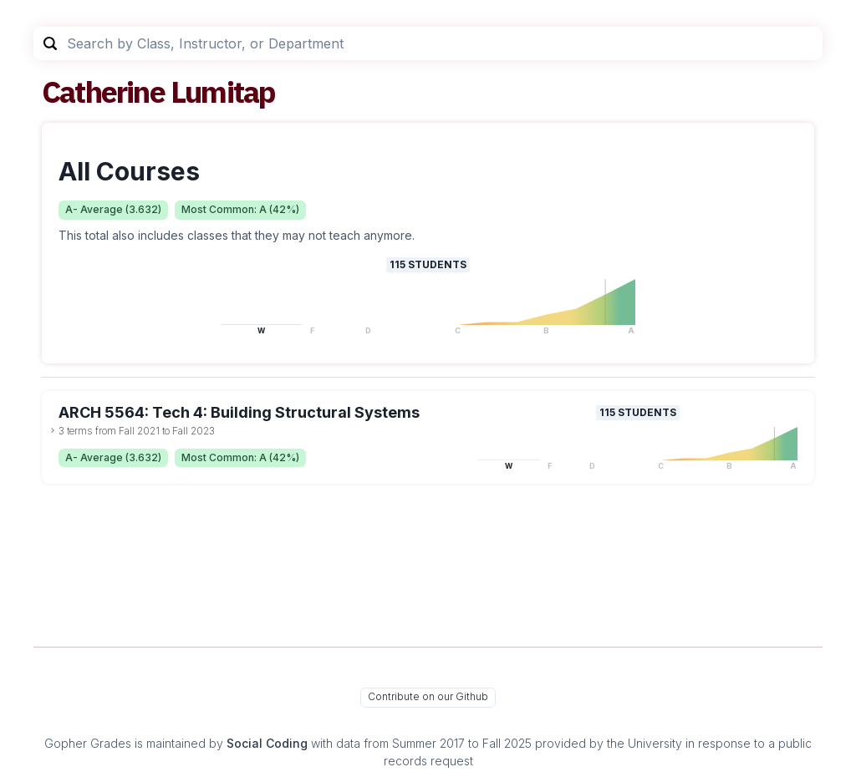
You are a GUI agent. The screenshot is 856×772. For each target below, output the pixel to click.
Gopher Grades (87, 743)
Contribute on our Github (428, 696)
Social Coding (267, 743)
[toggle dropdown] (53, 430)
